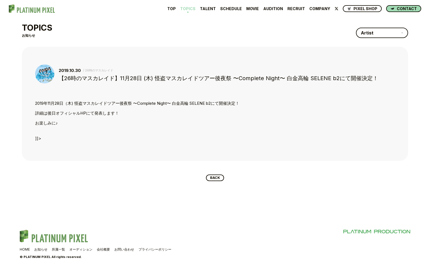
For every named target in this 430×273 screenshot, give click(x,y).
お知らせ (40, 250)
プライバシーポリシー (154, 250)
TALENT (208, 9)
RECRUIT (296, 9)
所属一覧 (58, 250)
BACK (215, 178)
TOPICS (188, 9)
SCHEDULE (231, 9)
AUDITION (273, 9)
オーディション (80, 250)
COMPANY (319, 9)
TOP (171, 9)
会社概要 (103, 250)
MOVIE (252, 9)
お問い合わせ (124, 250)
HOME (25, 250)
